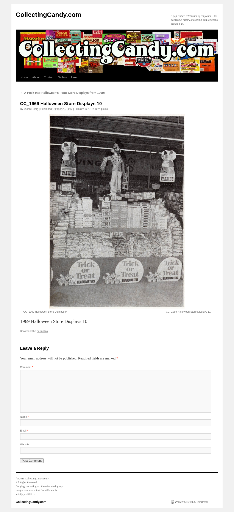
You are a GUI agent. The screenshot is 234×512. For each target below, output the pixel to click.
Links (74, 77)
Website (24, 444)
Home (24, 77)
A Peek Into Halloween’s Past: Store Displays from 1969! (62, 93)
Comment (26, 367)
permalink (42, 331)
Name (24, 416)
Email (24, 430)
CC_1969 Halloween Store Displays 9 (45, 311)
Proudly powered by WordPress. (191, 501)
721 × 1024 (93, 108)
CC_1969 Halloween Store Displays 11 (188, 311)
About (36, 77)
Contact (49, 77)
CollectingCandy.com (48, 14)
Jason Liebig (31, 108)
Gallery (62, 77)
